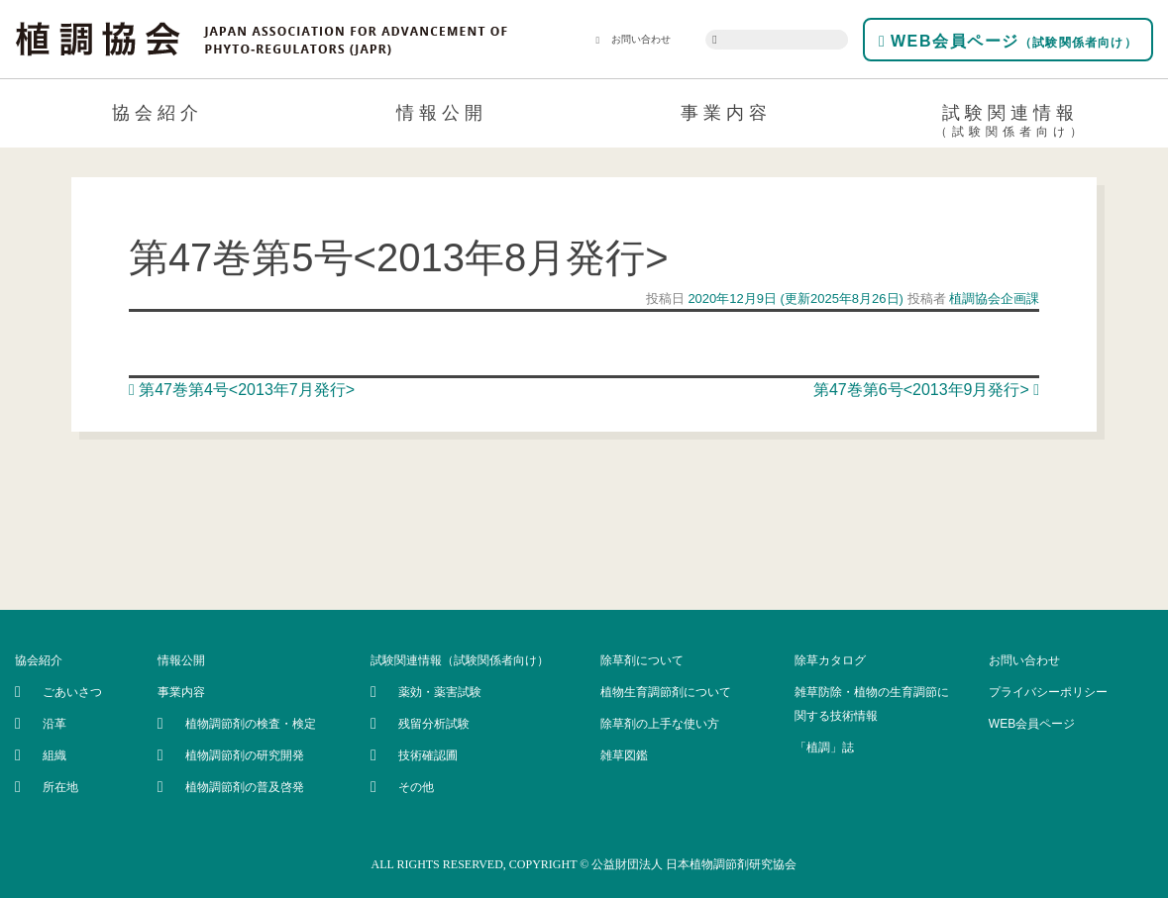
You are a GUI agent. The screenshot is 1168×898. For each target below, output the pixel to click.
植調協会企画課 (993, 298)
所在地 (60, 787)
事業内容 (726, 113)
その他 (416, 787)
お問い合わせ (633, 40)
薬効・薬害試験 (439, 692)
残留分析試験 (434, 724)
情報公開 (441, 113)
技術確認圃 (428, 755)
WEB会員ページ (1008, 41)
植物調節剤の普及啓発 (244, 787)
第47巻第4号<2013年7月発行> (242, 389)
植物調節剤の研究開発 (244, 755)
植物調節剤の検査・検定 (250, 724)
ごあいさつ (72, 692)
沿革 (54, 724)
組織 (54, 755)
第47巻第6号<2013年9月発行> (926, 389)
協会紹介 (157, 113)
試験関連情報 (1011, 124)
